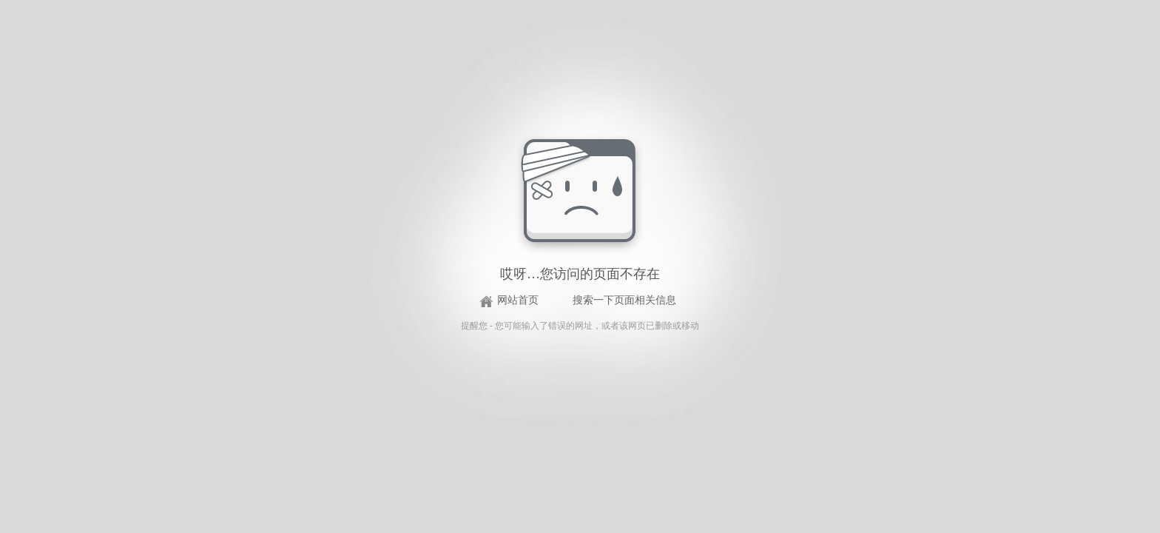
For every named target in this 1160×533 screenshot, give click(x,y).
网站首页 (518, 300)
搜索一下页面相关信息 (624, 300)
